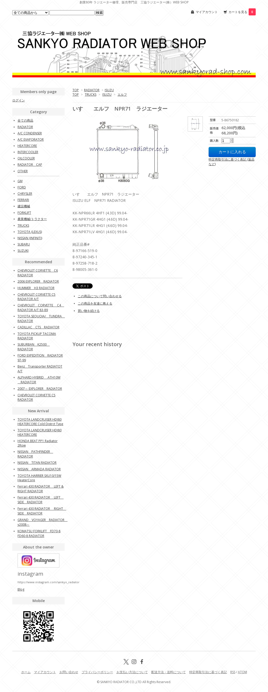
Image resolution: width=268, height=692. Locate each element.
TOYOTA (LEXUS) (30, 232)
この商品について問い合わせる (100, 296)
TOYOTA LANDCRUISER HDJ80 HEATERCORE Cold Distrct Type (40, 421)
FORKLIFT (24, 212)
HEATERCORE (27, 146)
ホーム (26, 672)
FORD (22, 187)
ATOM (242, 672)
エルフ (122, 94)
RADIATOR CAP (30, 164)
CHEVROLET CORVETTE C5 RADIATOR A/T (36, 296)
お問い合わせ (68, 672)
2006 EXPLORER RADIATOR (38, 281)
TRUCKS (90, 94)
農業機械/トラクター (32, 219)
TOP (75, 90)
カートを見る (242, 12)
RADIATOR (91, 90)
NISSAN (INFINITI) (30, 238)
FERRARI (23, 200)
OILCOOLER (26, 158)
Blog (21, 589)
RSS (232, 672)
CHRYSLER (25, 193)
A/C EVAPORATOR (31, 139)
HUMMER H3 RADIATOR (36, 288)
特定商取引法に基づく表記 (208, 672)
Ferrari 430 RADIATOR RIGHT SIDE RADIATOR (42, 511)
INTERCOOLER (28, 152)
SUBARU (24, 244)
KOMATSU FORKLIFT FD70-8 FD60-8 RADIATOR (39, 533)
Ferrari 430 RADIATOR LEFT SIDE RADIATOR (41, 499)
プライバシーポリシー (97, 672)
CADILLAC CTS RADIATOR (38, 327)
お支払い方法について (132, 672)
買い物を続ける (89, 310)
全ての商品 (25, 120)
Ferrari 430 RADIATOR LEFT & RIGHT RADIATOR (41, 488)
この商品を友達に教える (95, 303)
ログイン (18, 100)
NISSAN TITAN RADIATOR (37, 462)
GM (20, 181)
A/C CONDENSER (30, 133)
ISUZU (109, 90)
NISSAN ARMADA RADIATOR (39, 469)
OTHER (23, 171)
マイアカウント (207, 12)
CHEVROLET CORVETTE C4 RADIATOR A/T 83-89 (41, 307)
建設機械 (24, 206)
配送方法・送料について (168, 672)
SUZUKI (23, 250)
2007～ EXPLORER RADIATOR (40, 388)
